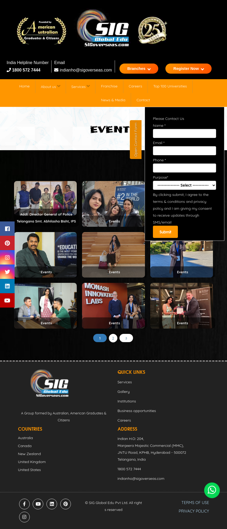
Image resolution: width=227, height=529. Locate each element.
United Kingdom (32, 461)
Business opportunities (137, 410)
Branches (139, 68)
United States (29, 469)
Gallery (124, 391)
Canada (25, 445)
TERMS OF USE (195, 502)
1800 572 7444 (25, 70)
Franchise (109, 86)
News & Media (113, 100)
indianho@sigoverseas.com (83, 70)
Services (80, 86)
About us (50, 86)
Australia (25, 437)
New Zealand (29, 453)
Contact (143, 100)
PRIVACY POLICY (194, 511)
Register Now (188, 68)
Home (24, 86)
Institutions (127, 401)
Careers (135, 86)
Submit (165, 232)
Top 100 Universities (170, 86)
